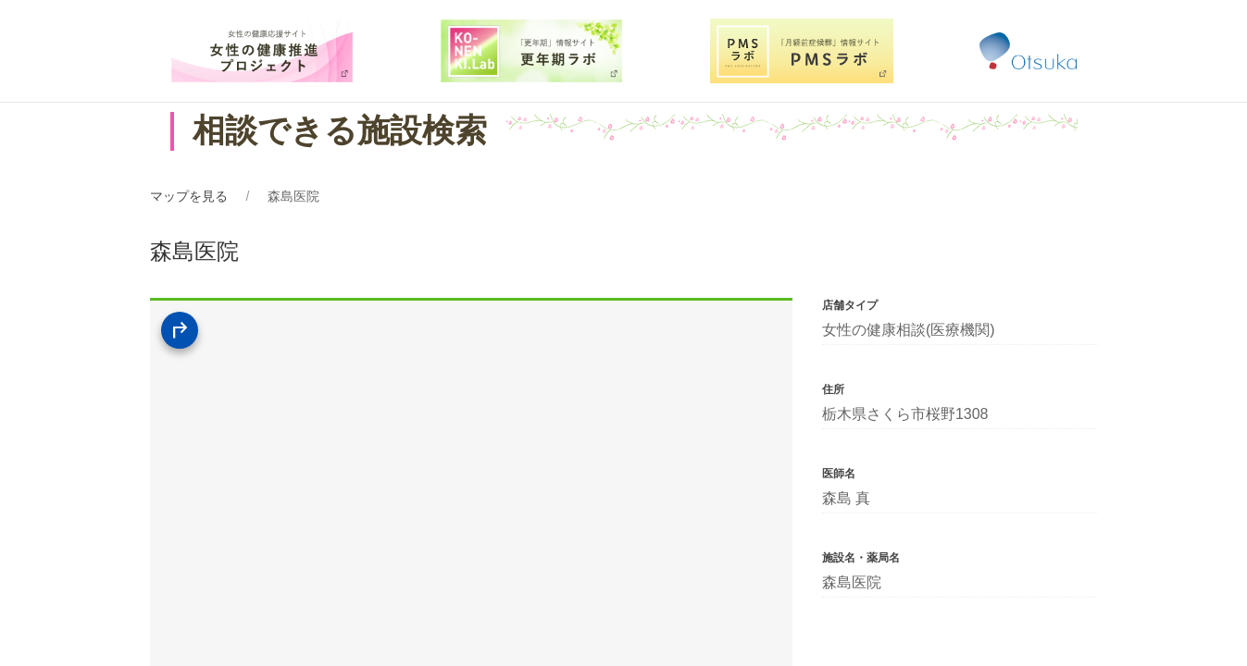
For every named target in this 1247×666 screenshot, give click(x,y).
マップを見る (189, 196)
